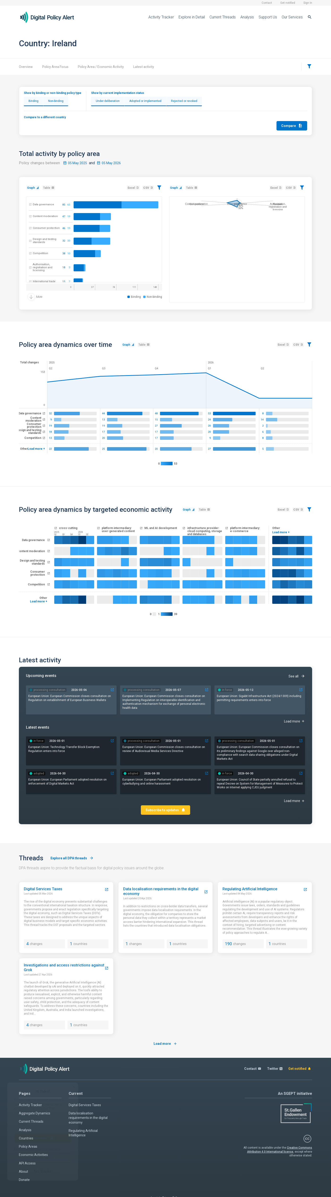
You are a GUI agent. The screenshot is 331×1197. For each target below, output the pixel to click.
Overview (26, 67)
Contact (267, 2)
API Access (27, 1163)
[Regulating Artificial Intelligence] (305, 890)
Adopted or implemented (145, 101)
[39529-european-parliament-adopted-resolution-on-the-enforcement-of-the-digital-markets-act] (112, 773)
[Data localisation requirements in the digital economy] (206, 892)
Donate (24, 1180)
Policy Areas (28, 1146)
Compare (291, 125)
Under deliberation (108, 101)
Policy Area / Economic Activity (101, 67)
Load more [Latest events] (294, 801)
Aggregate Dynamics (34, 1113)
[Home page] (51, 17)
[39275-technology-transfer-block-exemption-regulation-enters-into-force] (112, 741)
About (23, 1171)
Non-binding (55, 101)
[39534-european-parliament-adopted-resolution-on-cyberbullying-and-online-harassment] (207, 773)
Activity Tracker (161, 17)
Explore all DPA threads (72, 858)
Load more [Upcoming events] (294, 721)
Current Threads (222, 17)
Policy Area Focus (55, 67)
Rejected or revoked (184, 101)
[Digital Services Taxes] (107, 890)
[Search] (309, 17)
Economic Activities (33, 1155)
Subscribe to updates (165, 810)
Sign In (307, 2)
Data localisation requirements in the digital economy (88, 1117)
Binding (33, 101)
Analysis (247, 17)
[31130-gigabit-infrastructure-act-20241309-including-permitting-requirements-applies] (301, 690)
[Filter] (309, 66)
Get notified (287, 2)
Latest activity (143, 67)
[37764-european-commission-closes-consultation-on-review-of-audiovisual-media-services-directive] (207, 741)
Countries (26, 1138)
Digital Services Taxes (85, 1105)
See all (297, 676)
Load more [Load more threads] (165, 1044)
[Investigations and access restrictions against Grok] (107, 968)
